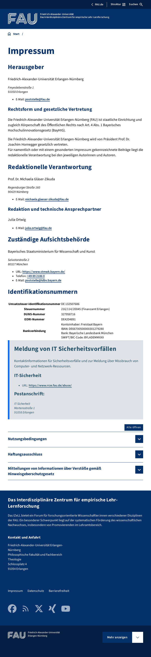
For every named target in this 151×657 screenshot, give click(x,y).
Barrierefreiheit (59, 591)
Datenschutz (36, 591)
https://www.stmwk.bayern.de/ (43, 272)
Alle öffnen (134, 427)
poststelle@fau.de (37, 99)
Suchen (136, 4)
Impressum (15, 591)
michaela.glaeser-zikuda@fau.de (47, 199)
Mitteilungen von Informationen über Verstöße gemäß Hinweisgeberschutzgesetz (54, 471)
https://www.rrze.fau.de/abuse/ (50, 385)
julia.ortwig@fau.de (38, 228)
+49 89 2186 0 (36, 276)
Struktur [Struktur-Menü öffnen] (118, 4)
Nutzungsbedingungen (27, 439)
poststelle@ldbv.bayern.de (43, 280)
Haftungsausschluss (25, 454)
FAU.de (97, 4)
